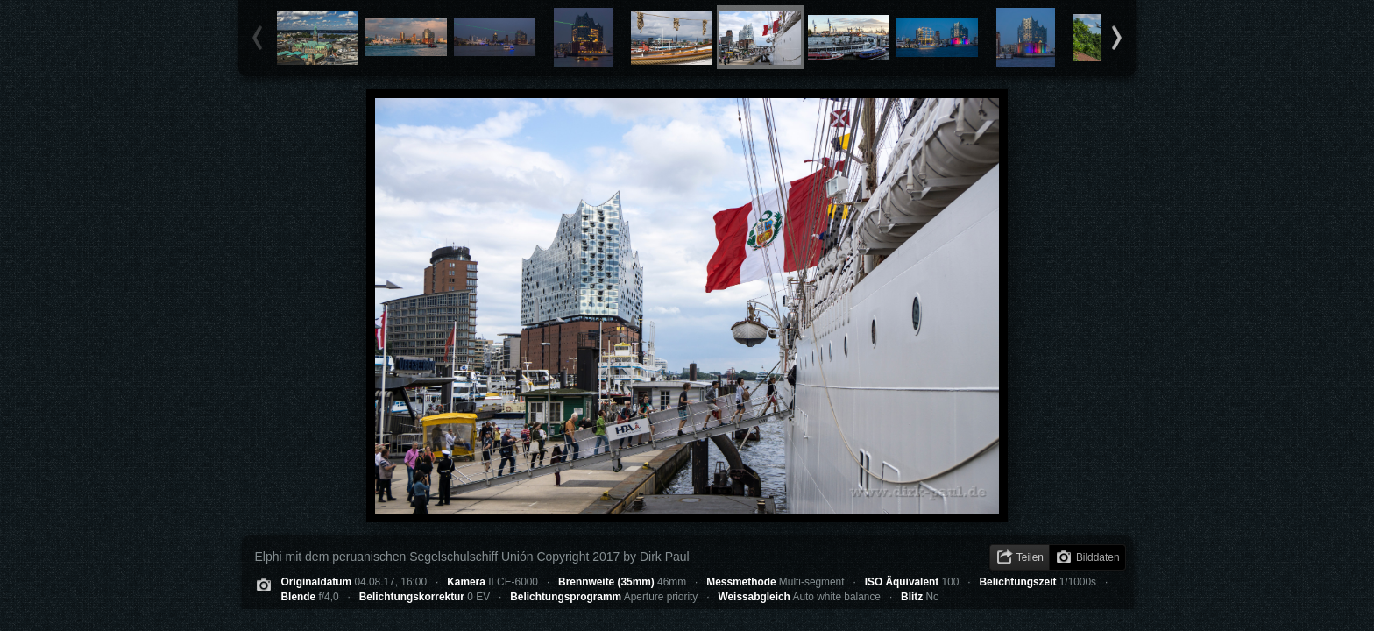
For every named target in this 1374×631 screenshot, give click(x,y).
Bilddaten (1098, 557)
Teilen (1030, 557)
